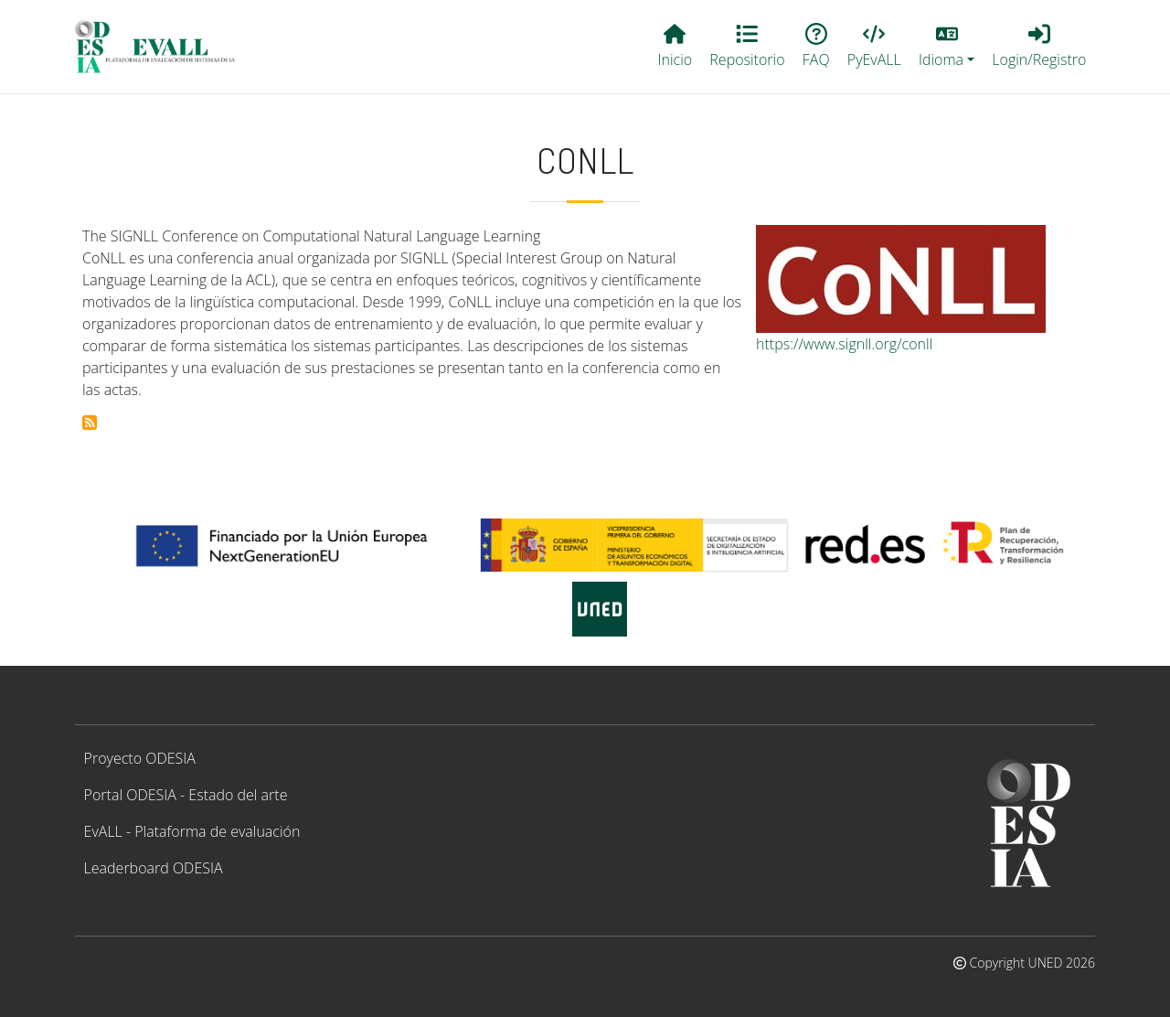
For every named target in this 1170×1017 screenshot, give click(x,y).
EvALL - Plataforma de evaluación (192, 831)
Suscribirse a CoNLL (89, 422)
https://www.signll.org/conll (844, 344)
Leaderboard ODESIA (153, 868)
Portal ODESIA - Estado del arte (186, 795)
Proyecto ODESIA (140, 758)
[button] (946, 47)
